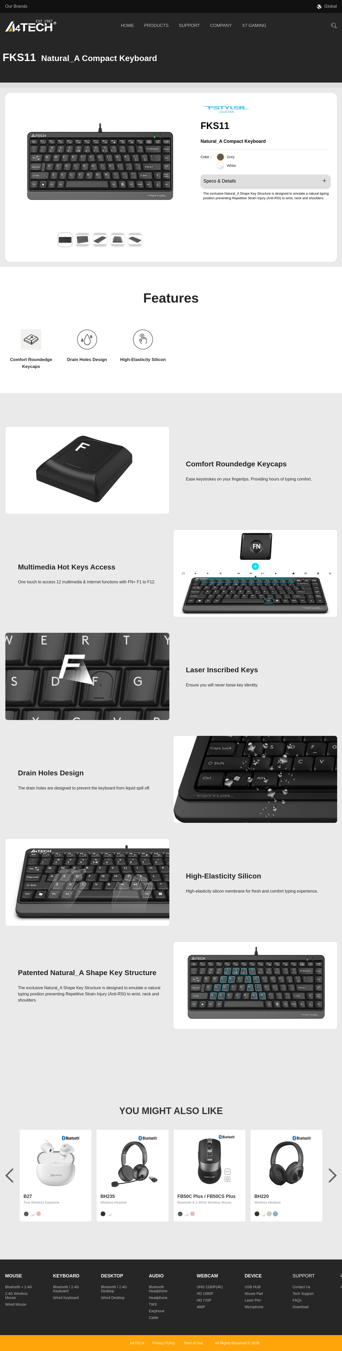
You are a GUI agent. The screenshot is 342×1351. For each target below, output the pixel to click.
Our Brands (16, 6)
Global (330, 6)
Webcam (207, 1275)
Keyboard (66, 1275)
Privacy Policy (163, 1343)
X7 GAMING (254, 25)
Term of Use (193, 1343)
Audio (156, 1275)
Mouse (13, 1275)
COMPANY (221, 25)
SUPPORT (189, 25)
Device (253, 1275)
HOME (127, 25)
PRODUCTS (156, 25)
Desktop (112, 1275)
